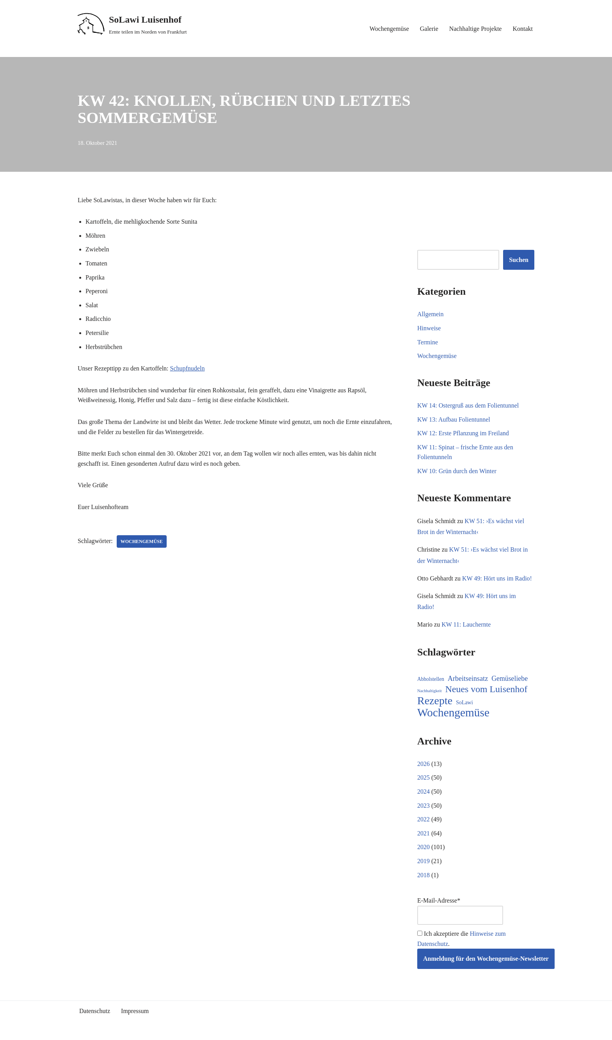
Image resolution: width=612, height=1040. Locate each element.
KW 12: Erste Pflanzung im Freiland (463, 433)
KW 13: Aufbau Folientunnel (453, 419)
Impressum (135, 1011)
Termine (427, 342)
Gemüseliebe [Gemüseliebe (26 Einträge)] (509, 678)
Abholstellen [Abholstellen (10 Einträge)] (430, 679)
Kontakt (522, 28)
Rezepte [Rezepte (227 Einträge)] (434, 701)
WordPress (147, 1030)
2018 (423, 875)
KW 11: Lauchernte (466, 624)
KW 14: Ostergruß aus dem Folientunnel (468, 405)
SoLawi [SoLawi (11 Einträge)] (464, 702)
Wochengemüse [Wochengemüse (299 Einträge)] (453, 713)
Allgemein (430, 314)
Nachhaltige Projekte (475, 28)
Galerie (429, 28)
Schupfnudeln (187, 368)
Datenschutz (94, 1011)
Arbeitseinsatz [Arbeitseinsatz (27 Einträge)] (468, 678)
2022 (423, 819)
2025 (423, 777)
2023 (423, 805)
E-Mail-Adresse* (460, 911)
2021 (423, 833)
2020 (423, 847)
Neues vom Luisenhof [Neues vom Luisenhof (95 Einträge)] (486, 689)
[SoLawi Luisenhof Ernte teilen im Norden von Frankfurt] (132, 24)
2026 (423, 763)
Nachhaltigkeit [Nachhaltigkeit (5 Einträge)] (429, 691)
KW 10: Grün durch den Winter (456, 471)
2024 (423, 791)
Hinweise (429, 328)
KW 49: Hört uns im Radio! (497, 578)
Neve (84, 1030)
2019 (423, 861)
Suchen (518, 259)
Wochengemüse (389, 28)
